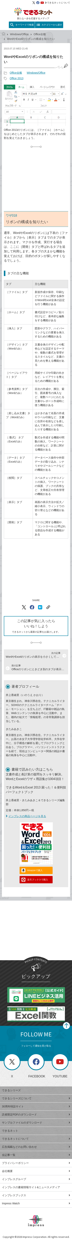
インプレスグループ (36, 1179)
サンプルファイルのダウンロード (36, 1122)
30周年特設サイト (36, 1106)
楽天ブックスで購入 (37, 879)
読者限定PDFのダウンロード (36, 1114)
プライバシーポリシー (36, 1163)
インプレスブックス (36, 1195)
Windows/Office (19, 34)
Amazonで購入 (35, 870)
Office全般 (40, 34)
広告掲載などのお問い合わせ (36, 1146)
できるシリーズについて (36, 1098)
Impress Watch (36, 1203)
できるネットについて (57, 2)
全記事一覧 (36, 1154)
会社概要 (36, 1171)
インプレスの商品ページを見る (26, 816)
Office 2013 (16, 78)
